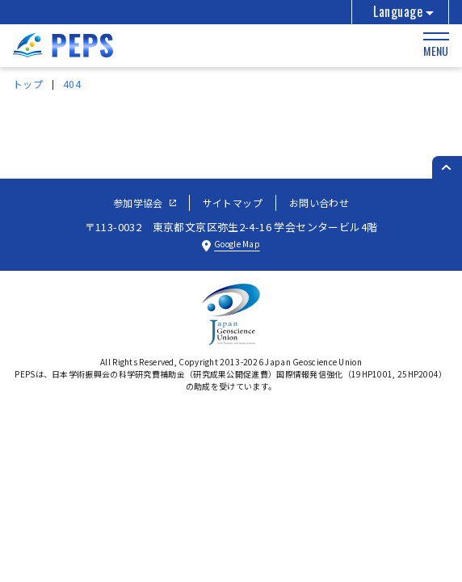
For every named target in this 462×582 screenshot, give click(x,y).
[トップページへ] (63, 51)
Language (397, 11)
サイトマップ (232, 202)
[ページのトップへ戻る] (447, 167)
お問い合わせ (319, 202)
